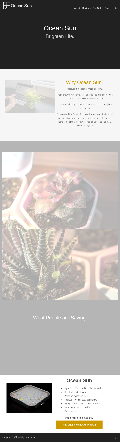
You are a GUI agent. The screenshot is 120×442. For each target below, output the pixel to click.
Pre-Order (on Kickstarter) (79, 424)
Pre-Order (98, 8)
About (77, 8)
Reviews (86, 8)
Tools (107, 8)
